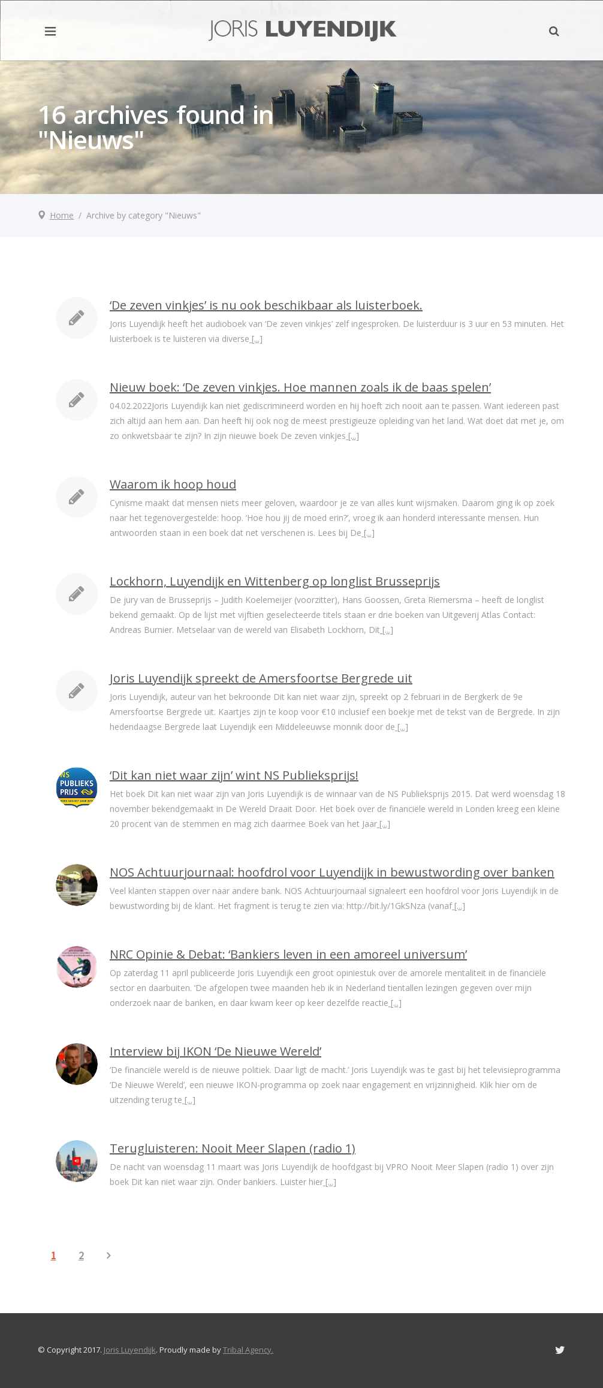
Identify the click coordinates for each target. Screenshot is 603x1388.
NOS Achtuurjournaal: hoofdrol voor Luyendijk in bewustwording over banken (332, 872)
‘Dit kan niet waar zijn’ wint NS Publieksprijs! (234, 775)
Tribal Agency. (248, 1349)
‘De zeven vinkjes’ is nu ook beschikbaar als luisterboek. (266, 305)
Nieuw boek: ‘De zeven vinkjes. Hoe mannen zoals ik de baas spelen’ (300, 387)
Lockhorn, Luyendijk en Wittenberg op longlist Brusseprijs (275, 581)
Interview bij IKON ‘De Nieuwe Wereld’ (215, 1051)
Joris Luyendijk (130, 1349)
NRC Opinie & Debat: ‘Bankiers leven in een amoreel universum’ (288, 954)
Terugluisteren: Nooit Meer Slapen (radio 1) (232, 1148)
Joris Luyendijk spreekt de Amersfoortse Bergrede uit (261, 678)
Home (62, 215)
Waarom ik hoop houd (173, 484)
